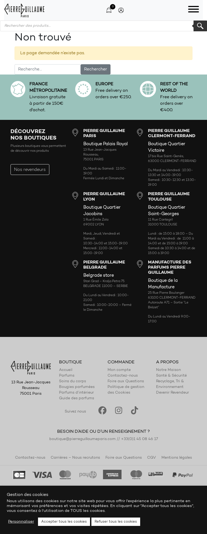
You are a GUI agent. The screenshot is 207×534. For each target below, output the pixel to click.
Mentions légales (176, 458)
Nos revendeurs (30, 170)
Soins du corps (72, 381)
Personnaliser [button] (21, 522)
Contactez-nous (123, 376)
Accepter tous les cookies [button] (64, 521)
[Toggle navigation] (193, 10)
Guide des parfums (76, 398)
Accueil (65, 370)
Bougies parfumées (77, 387)
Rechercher (200, 26)
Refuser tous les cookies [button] (116, 521)
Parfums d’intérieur (76, 393)
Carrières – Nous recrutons (75, 458)
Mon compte (119, 370)
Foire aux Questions (126, 381)
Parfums (66, 376)
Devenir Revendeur (172, 393)
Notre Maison (168, 370)
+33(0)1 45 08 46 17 (139, 439)
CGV (151, 458)
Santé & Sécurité (171, 376)
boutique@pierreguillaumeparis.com (82, 439)
